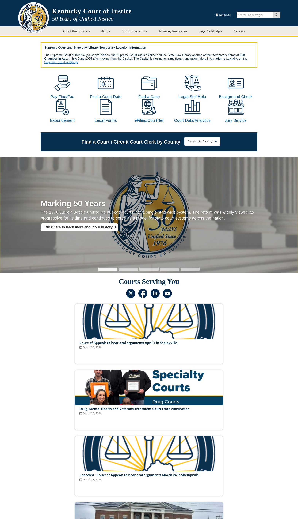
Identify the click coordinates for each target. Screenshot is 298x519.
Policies (139, 483)
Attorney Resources (173, 31)
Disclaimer (169, 483)
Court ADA (107, 483)
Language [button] (223, 15)
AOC (105, 31)
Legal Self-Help (211, 31)
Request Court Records (167, 478)
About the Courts (76, 31)
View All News (57, 455)
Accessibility (188, 483)
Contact (149, 505)
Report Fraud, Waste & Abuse (130, 478)
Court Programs (134, 31)
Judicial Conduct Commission (153, 471)
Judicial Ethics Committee (113, 471)
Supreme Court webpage (61, 62)
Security (153, 483)
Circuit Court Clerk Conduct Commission (202, 471)
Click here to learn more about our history (78, 242)
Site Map (124, 483)
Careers (239, 31)
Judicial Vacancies (81, 471)
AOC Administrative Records (204, 478)
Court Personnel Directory (91, 478)
